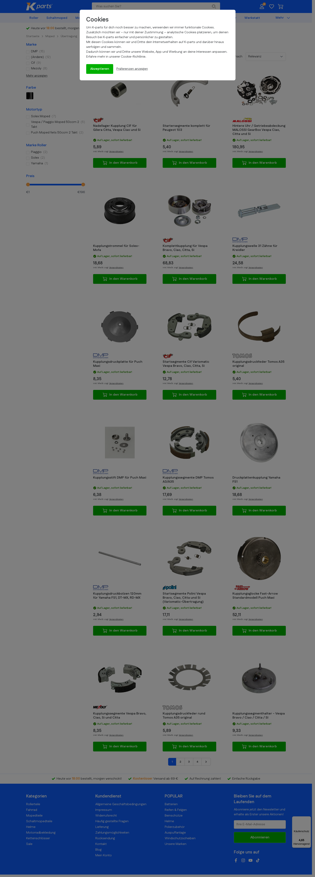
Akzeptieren (99, 69)
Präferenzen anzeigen (132, 69)
